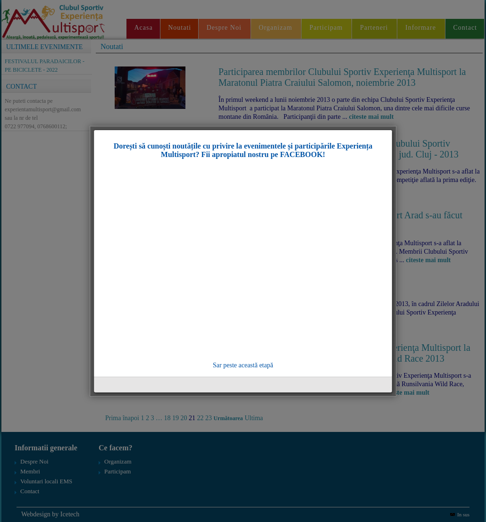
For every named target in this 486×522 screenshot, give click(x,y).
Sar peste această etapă (243, 365)
